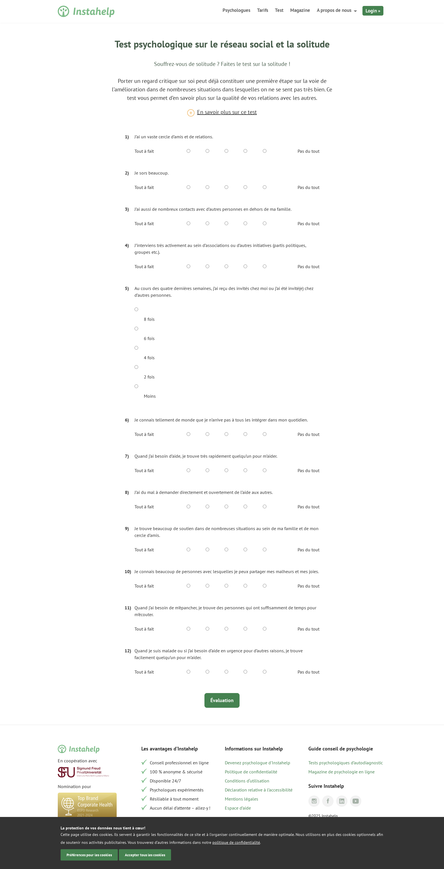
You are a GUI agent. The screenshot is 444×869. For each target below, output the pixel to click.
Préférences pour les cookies (89, 854)
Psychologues (236, 10)
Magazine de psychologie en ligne (341, 772)
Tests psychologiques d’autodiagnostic (345, 762)
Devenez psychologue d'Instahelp (257, 762)
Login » (373, 11)
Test (279, 10)
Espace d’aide (238, 808)
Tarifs (262, 10)
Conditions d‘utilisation (247, 781)
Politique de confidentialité (251, 772)
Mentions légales (241, 799)
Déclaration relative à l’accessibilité (259, 790)
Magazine (300, 10)
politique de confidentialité (236, 842)
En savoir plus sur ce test (227, 112)
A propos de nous (334, 10)
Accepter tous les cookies (145, 854)
